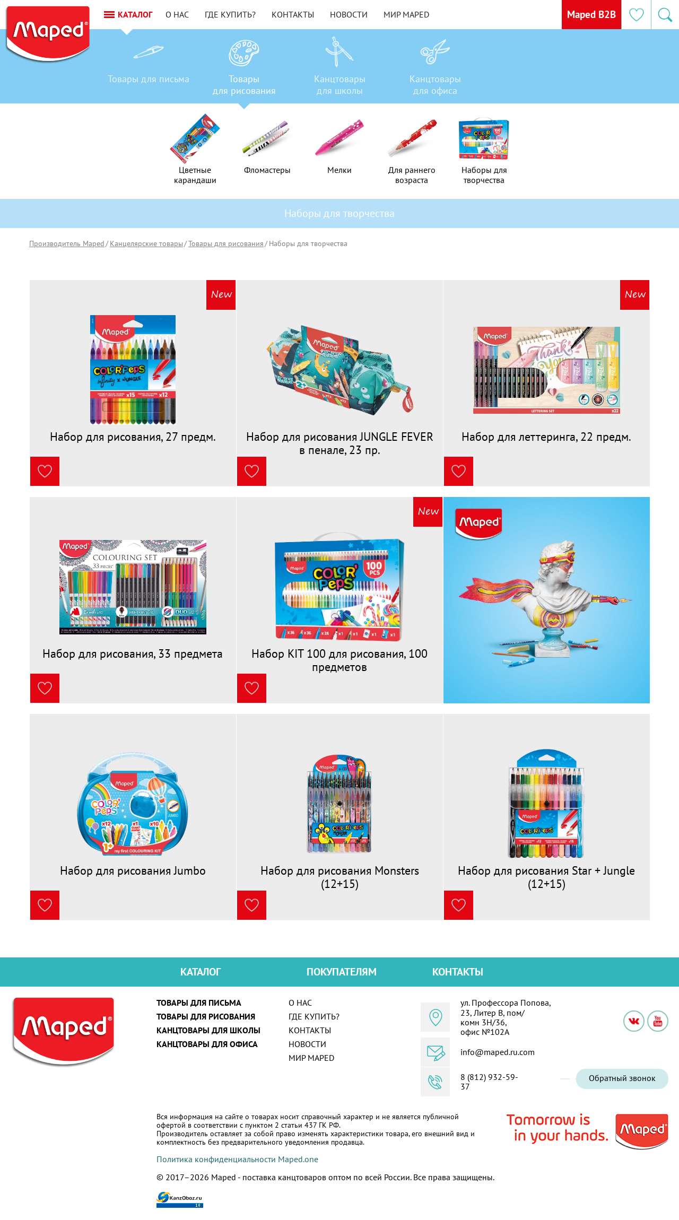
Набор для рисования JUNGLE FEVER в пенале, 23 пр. (339, 443)
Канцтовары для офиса (207, 1044)
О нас (187, 14)
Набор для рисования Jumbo (133, 870)
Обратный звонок (622, 1078)
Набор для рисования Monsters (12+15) (339, 877)
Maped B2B (588, 14)
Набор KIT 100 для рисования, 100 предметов (339, 660)
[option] (148, 69)
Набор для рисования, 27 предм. (133, 436)
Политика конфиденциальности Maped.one (237, 1159)
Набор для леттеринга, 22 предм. (546, 436)
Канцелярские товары (146, 243)
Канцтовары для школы (208, 1030)
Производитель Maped (67, 243)
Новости (359, 14)
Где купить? (240, 14)
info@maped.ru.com (497, 1052)
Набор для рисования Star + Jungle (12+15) (546, 877)
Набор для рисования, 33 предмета (132, 653)
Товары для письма (198, 1002)
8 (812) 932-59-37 (489, 1082)
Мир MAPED (417, 14)
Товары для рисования (226, 243)
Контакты (303, 14)
